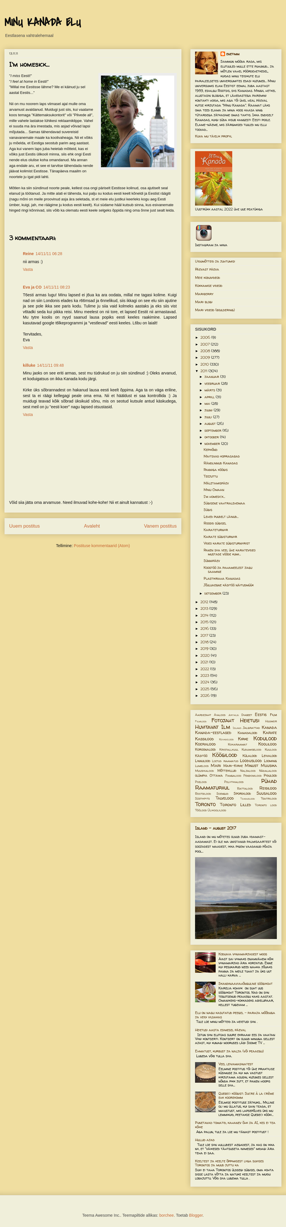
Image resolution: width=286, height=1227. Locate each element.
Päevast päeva (207, 269)
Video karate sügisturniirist (227, 543)
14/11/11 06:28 (48, 253)
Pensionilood (252, 776)
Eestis (261, 714)
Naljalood (248, 771)
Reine (28, 253)
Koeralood (205, 744)
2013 (204, 608)
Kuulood (271, 749)
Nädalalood (268, 771)
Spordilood (242, 793)
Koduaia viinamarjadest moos (243, 954)
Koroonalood (205, 749)
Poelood (201, 782)
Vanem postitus (160, 526)
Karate (270, 732)
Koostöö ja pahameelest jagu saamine (228, 569)
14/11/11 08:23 (56, 287)
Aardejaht (203, 715)
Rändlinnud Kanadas (221, 463)
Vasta (28, 269)
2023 (205, 675)
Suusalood (267, 793)
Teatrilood (269, 798)
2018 (205, 642)
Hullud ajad (204, 1139)
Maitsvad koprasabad (222, 456)
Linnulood (202, 760)
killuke (29, 365)
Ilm (225, 727)
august (210, 423)
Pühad (269, 781)
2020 (205, 655)
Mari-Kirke (233, 765)
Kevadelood (226, 739)
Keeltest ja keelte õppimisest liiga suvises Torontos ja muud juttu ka (229, 1163)
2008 (205, 350)
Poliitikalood (234, 782)
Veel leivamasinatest (236, 1064)
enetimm (232, 54)
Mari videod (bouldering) (215, 309)
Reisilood (268, 788)
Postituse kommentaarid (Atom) (102, 545)
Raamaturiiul (212, 787)
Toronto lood (266, 805)
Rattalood (245, 788)
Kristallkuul (229, 749)
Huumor (271, 721)
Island (237, 728)
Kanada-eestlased (213, 732)
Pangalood (233, 776)
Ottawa (216, 775)
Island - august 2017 (215, 828)
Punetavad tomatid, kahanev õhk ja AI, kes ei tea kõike (235, 1124)
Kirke (243, 739)
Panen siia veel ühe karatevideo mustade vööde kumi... (229, 552)
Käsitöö (201, 755)
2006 (205, 337)
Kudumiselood (251, 749)
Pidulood (270, 775)
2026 (205, 695)
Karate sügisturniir (220, 536)
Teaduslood (247, 798)
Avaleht (92, 526)
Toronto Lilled (235, 805)
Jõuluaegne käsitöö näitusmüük (229, 585)
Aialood (220, 715)
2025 (205, 689)
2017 (204, 635)
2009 (205, 357)
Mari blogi (203, 301)
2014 (205, 615)
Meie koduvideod (207, 277)
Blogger (195, 1215)
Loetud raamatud (225, 761)
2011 (204, 370)
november (212, 443)
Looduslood (251, 761)
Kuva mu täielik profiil (213, 136)
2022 (205, 668)
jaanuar (212, 376)
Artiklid (234, 715)
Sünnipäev (212, 560)
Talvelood (225, 798)
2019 (205, 648)
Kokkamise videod (208, 285)
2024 (205, 682)
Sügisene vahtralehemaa (224, 503)
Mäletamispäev (216, 483)
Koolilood (267, 744)
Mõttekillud (226, 770)
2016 (205, 628)
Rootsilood (203, 794)
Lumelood (202, 766)
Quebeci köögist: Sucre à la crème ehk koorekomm (246, 1095)
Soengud (223, 794)
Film (273, 714)
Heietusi (249, 720)
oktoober (212, 437)
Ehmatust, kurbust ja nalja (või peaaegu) (229, 1051)
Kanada (269, 727)
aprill (210, 396)
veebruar (212, 383)
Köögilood (224, 755)
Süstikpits (202, 798)
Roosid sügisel (215, 523)
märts (210, 390)
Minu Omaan (214, 489)
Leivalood (269, 755)
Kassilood (204, 739)
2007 (205, 344)
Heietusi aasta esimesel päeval (220, 1029)
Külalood (250, 755)
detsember (213, 593)
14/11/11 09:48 (50, 365)
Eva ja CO (32, 287)
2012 (204, 601)
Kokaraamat (237, 744)
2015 (205, 622)
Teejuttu (211, 476)
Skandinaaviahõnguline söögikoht (246, 983)
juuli (208, 417)
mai (207, 403)
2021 (204, 662)
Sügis (208, 509)
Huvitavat (207, 727)
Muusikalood (204, 771)
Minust (251, 765)
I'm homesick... (214, 496)
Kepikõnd (210, 449)
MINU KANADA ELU (43, 22)
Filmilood (200, 721)
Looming (270, 760)
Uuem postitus (24, 526)
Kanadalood (247, 732)
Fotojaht (222, 720)
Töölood (201, 810)
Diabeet (246, 715)
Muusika (269, 765)
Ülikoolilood (217, 810)
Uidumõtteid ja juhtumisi (215, 261)
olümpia (201, 775)
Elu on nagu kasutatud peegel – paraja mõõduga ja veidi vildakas (235, 1014)
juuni (209, 410)
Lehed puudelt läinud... (221, 516)
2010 (205, 364)
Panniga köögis (216, 469)
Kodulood (265, 738)
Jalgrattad (251, 728)
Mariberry (204, 293)
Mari (216, 765)
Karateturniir (216, 529)
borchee (166, 1215)
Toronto (205, 804)
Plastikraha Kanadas (222, 578)
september (213, 430)
